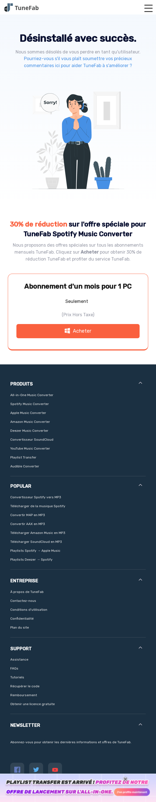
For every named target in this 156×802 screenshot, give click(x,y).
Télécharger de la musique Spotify (37, 506)
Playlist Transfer (23, 457)
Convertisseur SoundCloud (31, 440)
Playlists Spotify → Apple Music (35, 551)
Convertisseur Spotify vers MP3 (35, 497)
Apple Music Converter (28, 413)
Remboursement (23, 695)
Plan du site (19, 627)
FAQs (14, 668)
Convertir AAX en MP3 (27, 524)
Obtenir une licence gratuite (32, 704)
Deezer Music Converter (29, 431)
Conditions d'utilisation (28, 610)
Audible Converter (24, 466)
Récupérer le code (24, 686)
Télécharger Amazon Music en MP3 (37, 533)
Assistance (19, 659)
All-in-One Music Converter (31, 395)
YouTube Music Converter (30, 448)
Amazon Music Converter (30, 422)
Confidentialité (22, 618)
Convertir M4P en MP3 (27, 515)
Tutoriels (17, 677)
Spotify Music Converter (29, 404)
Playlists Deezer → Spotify (31, 559)
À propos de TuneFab (27, 592)
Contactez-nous (23, 601)
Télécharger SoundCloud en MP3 (36, 542)
